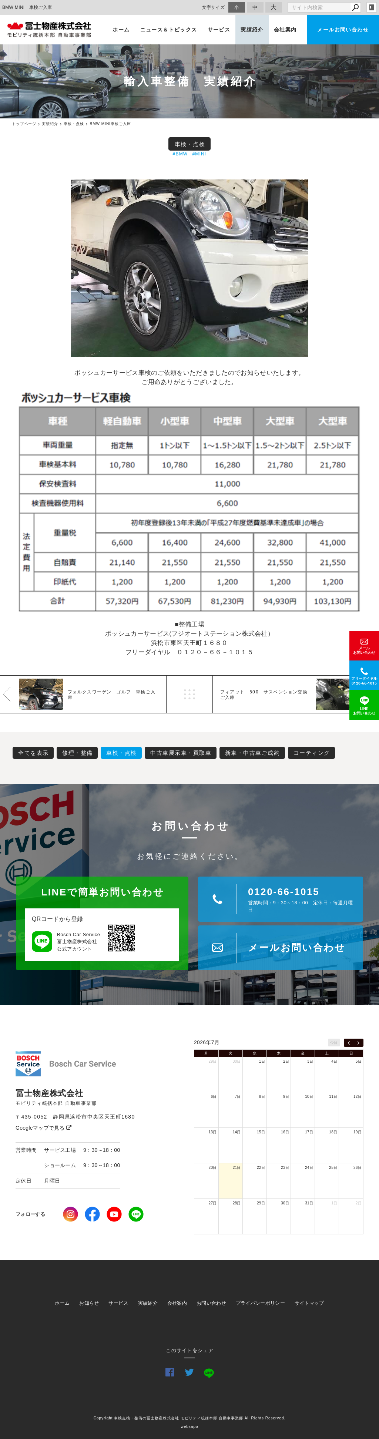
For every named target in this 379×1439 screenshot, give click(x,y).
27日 (213, 1203)
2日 (286, 1061)
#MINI (199, 154)
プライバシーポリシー (260, 1303)
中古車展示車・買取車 (180, 753)
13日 (213, 1132)
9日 (286, 1097)
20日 (213, 1168)
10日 (309, 1097)
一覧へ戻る (189, 694)
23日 (285, 1168)
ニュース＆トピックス (168, 30)
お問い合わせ (211, 1303)
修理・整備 (77, 753)
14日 (237, 1132)
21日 (237, 1168)
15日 (261, 1132)
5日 (359, 1061)
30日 (237, 1061)
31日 (309, 1203)
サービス (219, 30)
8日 (262, 1097)
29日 (213, 1061)
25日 (333, 1168)
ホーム (121, 30)
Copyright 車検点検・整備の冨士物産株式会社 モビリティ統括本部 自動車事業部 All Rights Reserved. (190, 1418)
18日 (333, 1132)
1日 (262, 1061)
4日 (334, 1061)
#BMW (180, 154)
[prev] (349, 1043)
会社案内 (285, 30)
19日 (357, 1132)
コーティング (312, 753)
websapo (189, 1427)
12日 (357, 1097)
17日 (309, 1132)
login (371, 7)
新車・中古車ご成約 (252, 753)
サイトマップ (309, 1303)
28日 (237, 1203)
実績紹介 (252, 30)
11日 (333, 1097)
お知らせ (89, 1303)
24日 (309, 1168)
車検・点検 (190, 144)
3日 (310, 1061)
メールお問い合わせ (343, 30)
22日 (261, 1168)
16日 (285, 1132)
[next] (358, 1043)
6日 (214, 1097)
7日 (238, 1097)
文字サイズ (213, 7)
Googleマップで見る (43, 1128)
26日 (357, 1168)
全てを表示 (33, 753)
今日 (334, 1042)
